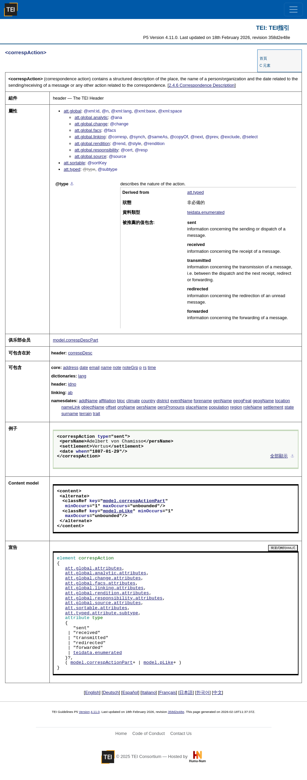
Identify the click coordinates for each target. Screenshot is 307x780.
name (106, 367)
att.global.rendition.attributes (107, 593)
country (148, 400)
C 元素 (265, 65)
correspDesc (80, 352)
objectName (92, 407)
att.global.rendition (92, 143)
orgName (126, 407)
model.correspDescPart (75, 340)
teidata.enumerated (205, 212)
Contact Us (181, 733)
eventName (181, 400)
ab (70, 392)
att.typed (72, 169)
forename (203, 400)
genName (222, 400)
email (94, 367)
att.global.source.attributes (103, 603)
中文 (217, 692)
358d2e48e (176, 712)
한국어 (203, 692)
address (71, 367)
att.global (72, 111)
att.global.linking (90, 136)
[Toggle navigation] (293, 9)
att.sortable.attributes (96, 608)
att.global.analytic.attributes (105, 573)
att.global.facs (87, 130)
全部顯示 (279, 456)
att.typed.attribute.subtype (101, 613)
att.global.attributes (93, 569)
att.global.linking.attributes (104, 588)
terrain (86, 413)
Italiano (149, 692)
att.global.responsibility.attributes (113, 598)
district (163, 400)
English (92, 692)
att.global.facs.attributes (100, 583)
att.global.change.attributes (103, 578)
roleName (252, 407)
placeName (197, 407)
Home (121, 733)
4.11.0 (95, 712)
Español (130, 692)
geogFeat (242, 400)
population (219, 407)
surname (69, 413)
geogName (263, 400)
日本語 (186, 692)
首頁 (263, 58)
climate (133, 400)
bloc (121, 400)
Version (84, 712)
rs (145, 367)
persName (146, 407)
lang (82, 375)
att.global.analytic (91, 117)
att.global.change (90, 123)
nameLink (70, 407)
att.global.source (90, 156)
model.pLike (118, 511)
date (84, 367)
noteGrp (130, 367)
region (236, 407)
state (289, 407)
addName (88, 400)
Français (167, 692)
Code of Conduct (148, 733)
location (282, 400)
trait (96, 413)
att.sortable (74, 162)
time (152, 367)
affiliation (107, 400)
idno (72, 384)
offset (111, 407)
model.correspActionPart (134, 501)
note (117, 367)
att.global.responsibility (96, 149)
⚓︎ (72, 183)
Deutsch (111, 692)
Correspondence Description (202, 85)
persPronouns (171, 407)
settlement (273, 407)
